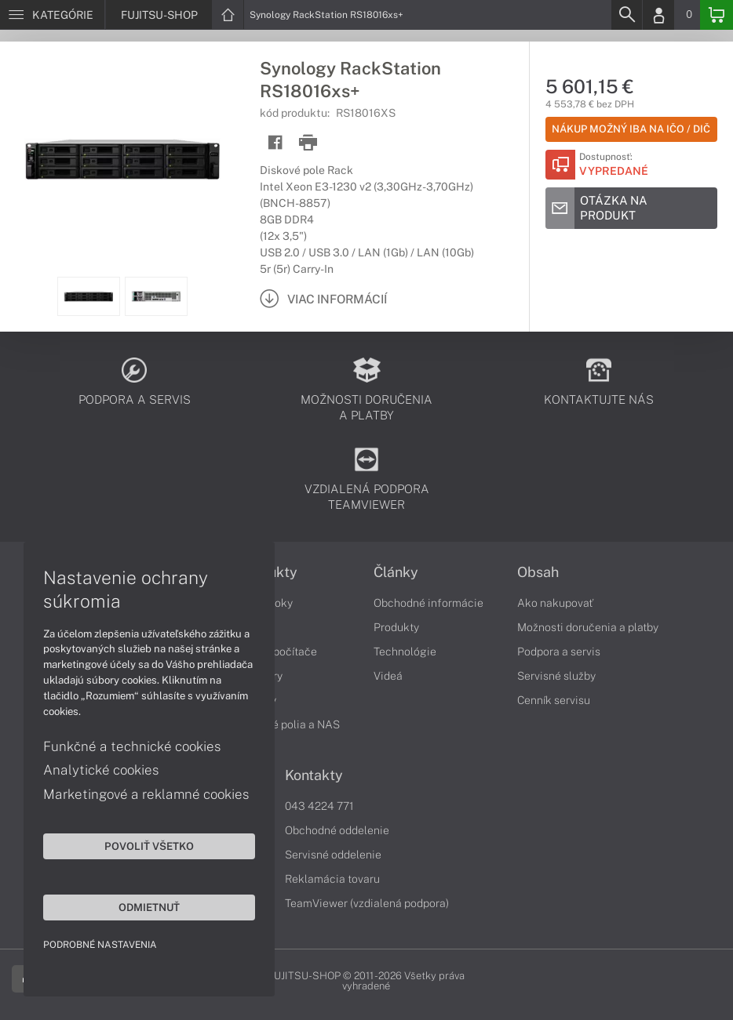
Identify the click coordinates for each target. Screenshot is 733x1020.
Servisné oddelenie (333, 854)
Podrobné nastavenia (100, 944)
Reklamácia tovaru (332, 879)
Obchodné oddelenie (337, 830)
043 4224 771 (319, 806)
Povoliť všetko (149, 846)
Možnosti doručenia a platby (587, 627)
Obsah (538, 572)
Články (396, 572)
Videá (388, 676)
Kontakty (314, 775)
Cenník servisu (553, 700)
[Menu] (52, 15)
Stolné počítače (277, 651)
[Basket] (716, 15)
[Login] (658, 15)
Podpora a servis (558, 651)
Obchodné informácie (428, 603)
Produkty (396, 627)
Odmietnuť (149, 907)
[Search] (626, 15)
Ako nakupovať (555, 603)
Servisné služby (556, 676)
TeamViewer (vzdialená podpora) (367, 903)
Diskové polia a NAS (289, 724)
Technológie (405, 651)
